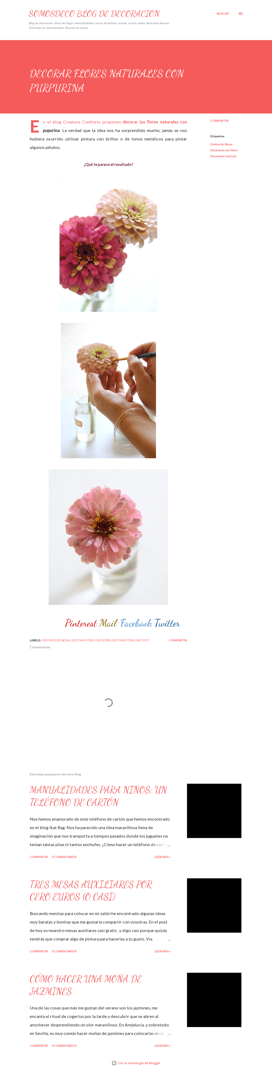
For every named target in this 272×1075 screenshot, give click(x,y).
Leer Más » (163, 857)
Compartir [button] (219, 120)
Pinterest (81, 623)
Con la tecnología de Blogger (136, 1063)
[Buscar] (223, 13)
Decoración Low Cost (223, 156)
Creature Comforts (82, 121)
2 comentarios (64, 857)
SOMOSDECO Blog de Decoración (94, 13)
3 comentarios (64, 951)
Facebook (136, 623)
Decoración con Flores (224, 150)
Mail (107, 623)
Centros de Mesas (221, 144)
